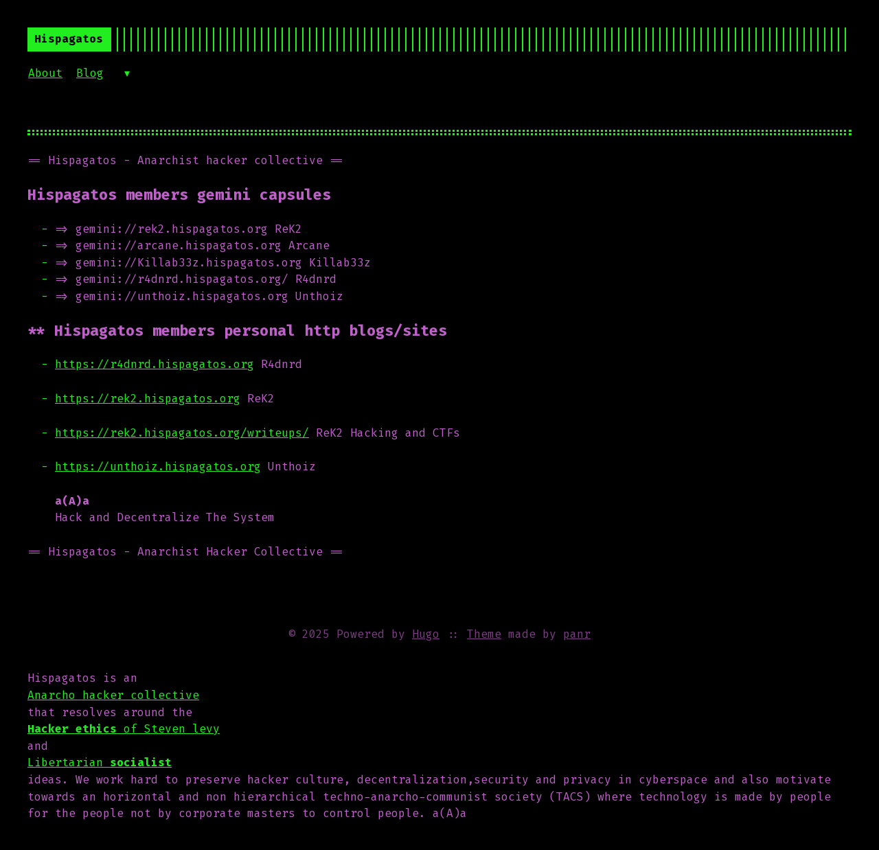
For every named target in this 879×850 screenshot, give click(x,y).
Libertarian (99, 762)
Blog (90, 73)
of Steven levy (123, 729)
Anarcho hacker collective (113, 695)
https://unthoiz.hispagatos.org (158, 466)
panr (577, 634)
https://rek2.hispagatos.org (147, 398)
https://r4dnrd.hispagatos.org (154, 364)
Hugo (426, 634)
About (45, 73)
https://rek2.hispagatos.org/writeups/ (182, 433)
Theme (484, 634)
